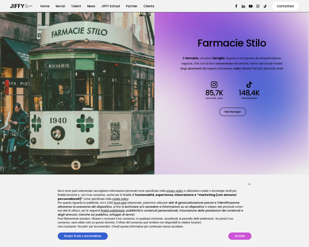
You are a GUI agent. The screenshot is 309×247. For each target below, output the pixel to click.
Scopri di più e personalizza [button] (82, 236)
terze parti (120, 202)
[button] (232, 112)
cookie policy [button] (120, 198)
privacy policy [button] (174, 190)
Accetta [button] (240, 236)
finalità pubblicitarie (113, 210)
